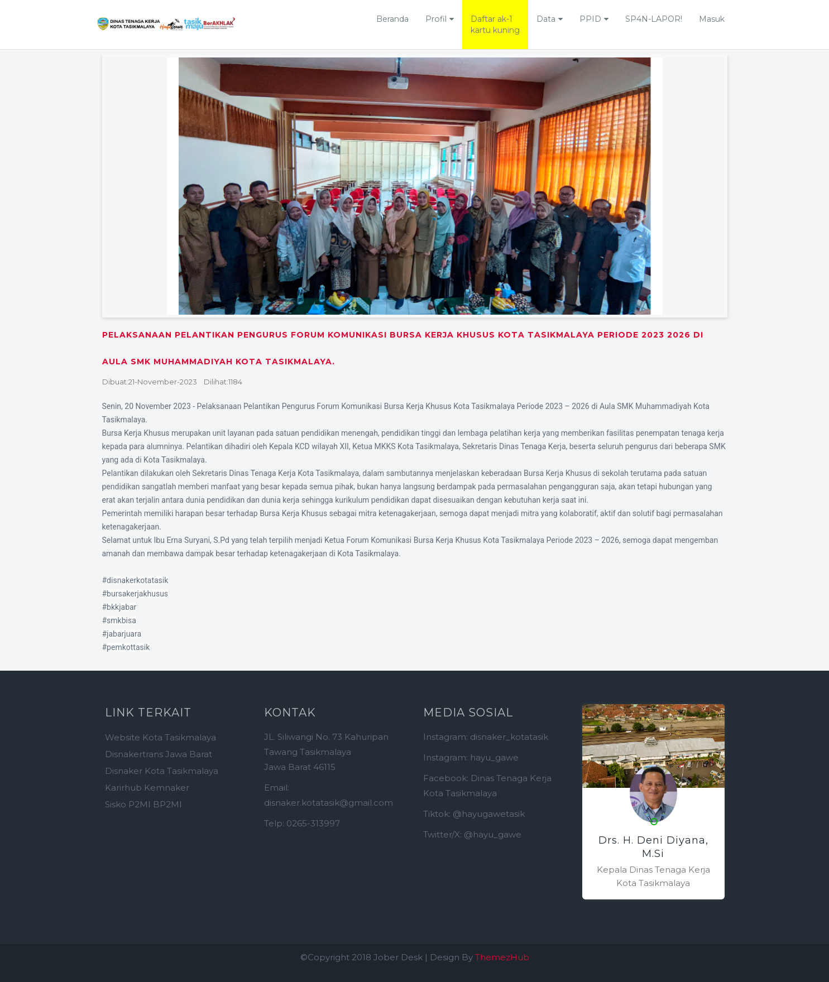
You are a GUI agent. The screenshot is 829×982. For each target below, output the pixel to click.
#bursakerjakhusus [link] (135, 593)
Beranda (392, 19)
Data (545, 19)
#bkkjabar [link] (119, 607)
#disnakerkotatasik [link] (135, 580)
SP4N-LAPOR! (653, 19)
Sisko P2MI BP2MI (143, 804)
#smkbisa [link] (119, 620)
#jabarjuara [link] (122, 633)
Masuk (712, 19)
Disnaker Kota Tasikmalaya (161, 771)
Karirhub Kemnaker (147, 787)
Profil (436, 19)
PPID (590, 19)
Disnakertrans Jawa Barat (158, 754)
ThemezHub (502, 957)
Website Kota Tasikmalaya (160, 737)
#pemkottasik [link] (126, 647)
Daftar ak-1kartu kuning (495, 24)
